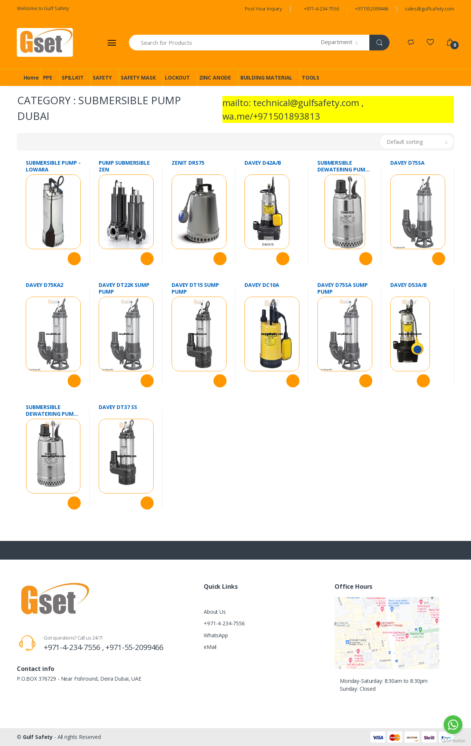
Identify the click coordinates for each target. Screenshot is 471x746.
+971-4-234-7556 (321, 8)
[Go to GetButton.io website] (453, 739)
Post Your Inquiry (264, 8)
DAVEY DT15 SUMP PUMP (195, 288)
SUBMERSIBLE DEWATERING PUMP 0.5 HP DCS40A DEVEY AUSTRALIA (344, 166)
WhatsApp (216, 635)
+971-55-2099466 (134, 647)
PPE (48, 77)
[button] (345, 42)
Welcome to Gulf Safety (43, 8)
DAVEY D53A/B (408, 285)
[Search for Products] (225, 42)
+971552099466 (371, 8)
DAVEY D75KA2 (44, 285)
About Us (215, 611)
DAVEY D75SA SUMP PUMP (342, 288)
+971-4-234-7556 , (74, 647)
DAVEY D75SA (407, 163)
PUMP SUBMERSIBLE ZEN (124, 166)
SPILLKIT (73, 77)
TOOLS (310, 77)
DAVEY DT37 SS (118, 407)
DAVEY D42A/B (262, 163)
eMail (210, 646)
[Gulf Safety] (45, 42)
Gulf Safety (38, 736)
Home (31, 77)
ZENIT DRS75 (188, 163)
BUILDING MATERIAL (266, 77)
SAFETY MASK (138, 77)
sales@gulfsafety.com (429, 8)
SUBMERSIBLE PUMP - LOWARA (53, 166)
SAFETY (102, 77)
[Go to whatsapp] (453, 724)
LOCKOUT (177, 77)
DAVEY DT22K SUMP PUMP (124, 288)
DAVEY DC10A (261, 285)
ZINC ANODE (215, 77)
